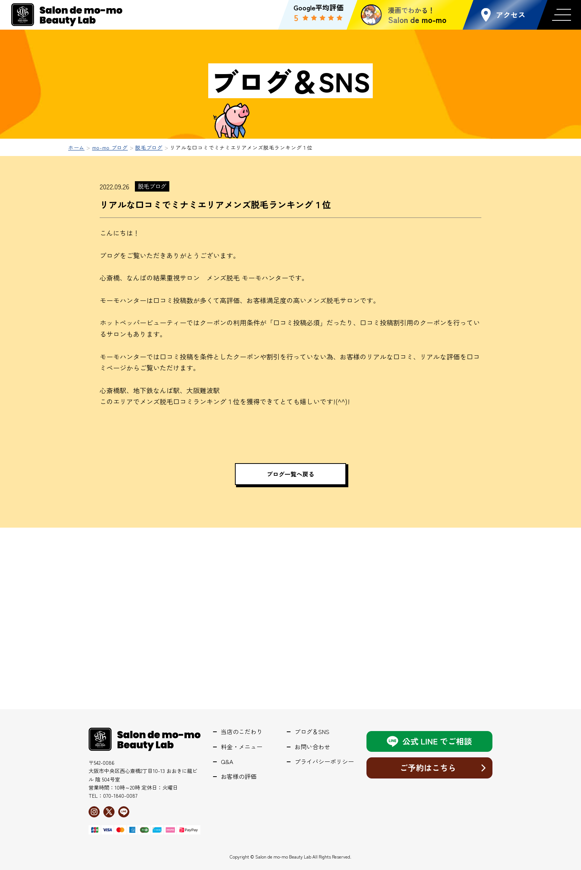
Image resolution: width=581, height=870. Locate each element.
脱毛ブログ (152, 186)
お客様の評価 (238, 776)
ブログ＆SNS (312, 731)
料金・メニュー (241, 747)
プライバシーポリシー (324, 762)
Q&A (227, 762)
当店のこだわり (241, 731)
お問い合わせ (312, 747)
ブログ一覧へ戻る (290, 473)
